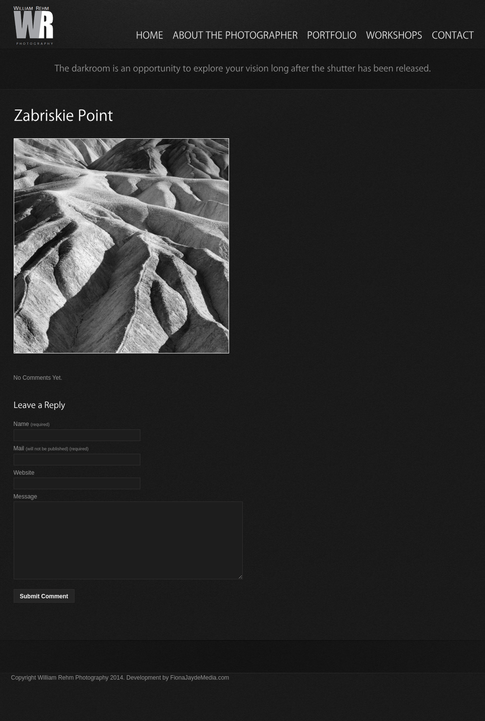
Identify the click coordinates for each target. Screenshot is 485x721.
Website (24, 472)
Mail (51, 448)
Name (32, 424)
